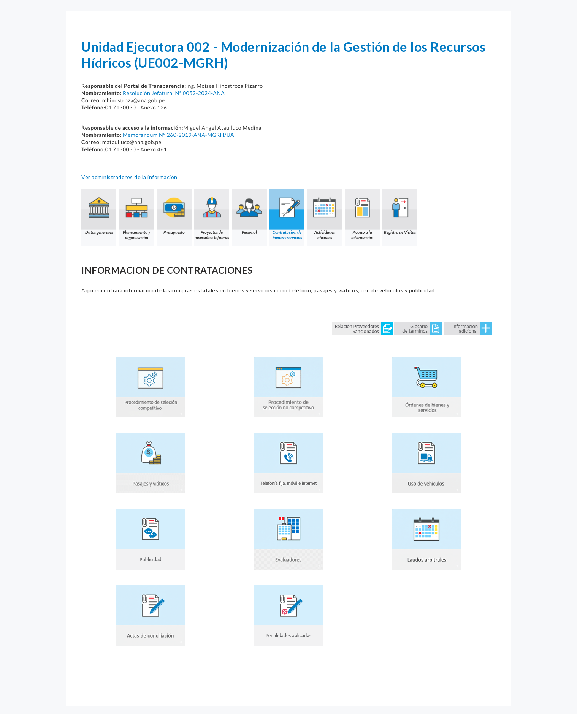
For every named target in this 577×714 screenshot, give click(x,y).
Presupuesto (174, 212)
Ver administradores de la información (129, 177)
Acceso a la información (362, 214)
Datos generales (98, 212)
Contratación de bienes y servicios (286, 214)
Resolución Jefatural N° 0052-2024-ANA (174, 93)
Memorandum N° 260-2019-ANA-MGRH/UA (178, 135)
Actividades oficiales (324, 214)
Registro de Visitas (399, 212)
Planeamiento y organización (136, 214)
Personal (249, 212)
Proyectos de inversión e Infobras (211, 214)
